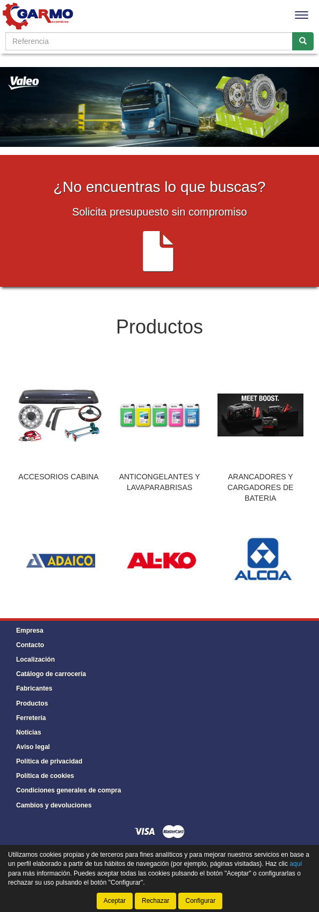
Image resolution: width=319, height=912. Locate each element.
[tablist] (159, 435)
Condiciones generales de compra (68, 790)
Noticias (28, 732)
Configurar (200, 900)
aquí (295, 863)
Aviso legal (33, 747)
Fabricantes (34, 688)
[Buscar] (303, 41)
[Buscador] (149, 41)
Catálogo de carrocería (51, 674)
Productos (32, 703)
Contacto (30, 645)
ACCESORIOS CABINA (58, 476)
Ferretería (31, 718)
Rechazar (155, 900)
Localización (35, 659)
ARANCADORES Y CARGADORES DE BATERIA (261, 487)
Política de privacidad (49, 761)
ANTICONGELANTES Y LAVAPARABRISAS (159, 482)
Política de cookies (45, 776)
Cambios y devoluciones (54, 805)
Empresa (30, 630)
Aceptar (115, 900)
